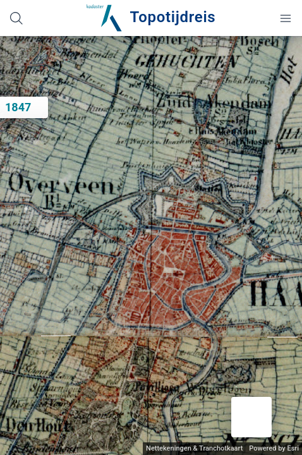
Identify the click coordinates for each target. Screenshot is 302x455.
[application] (151, 245)
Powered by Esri (274, 448)
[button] (251, 417)
